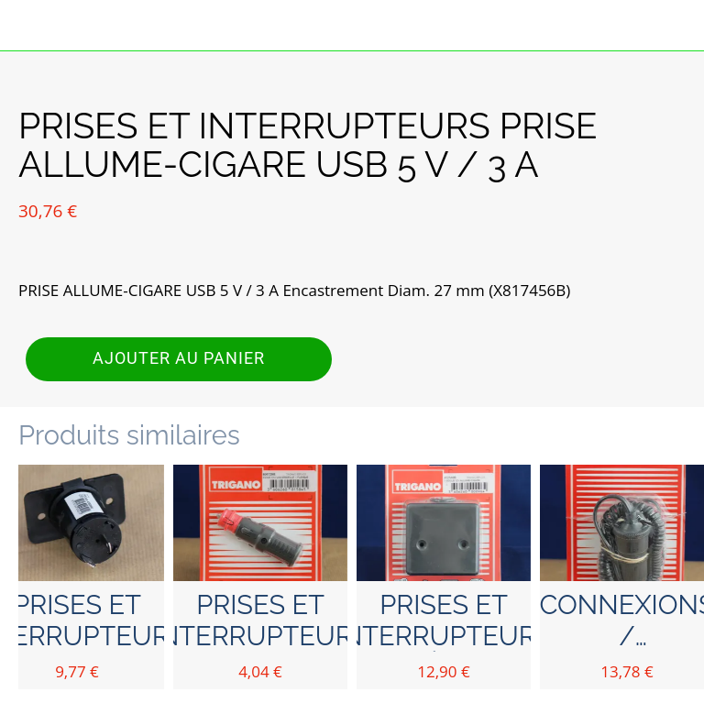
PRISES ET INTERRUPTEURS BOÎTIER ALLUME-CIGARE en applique (444, 620)
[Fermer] (26, 26)
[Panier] (678, 26)
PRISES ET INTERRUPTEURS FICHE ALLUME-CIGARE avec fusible (260, 620)
